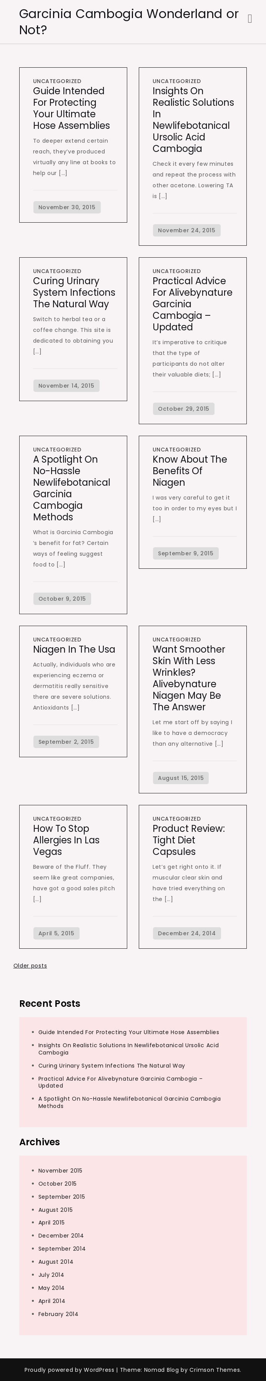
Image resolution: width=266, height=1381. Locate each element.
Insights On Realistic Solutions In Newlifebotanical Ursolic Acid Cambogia (193, 120)
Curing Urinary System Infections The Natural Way (74, 292)
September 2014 (62, 1249)
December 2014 (61, 1235)
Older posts (30, 966)
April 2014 (52, 1301)
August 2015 (55, 1210)
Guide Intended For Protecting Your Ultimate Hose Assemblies (71, 108)
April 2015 (51, 1222)
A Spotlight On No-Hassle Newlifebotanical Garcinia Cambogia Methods (71, 488)
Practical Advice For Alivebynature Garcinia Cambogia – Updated (120, 1082)
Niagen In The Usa (74, 649)
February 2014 (58, 1314)
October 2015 (57, 1184)
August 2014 (56, 1262)
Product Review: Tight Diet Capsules (189, 840)
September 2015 (61, 1197)
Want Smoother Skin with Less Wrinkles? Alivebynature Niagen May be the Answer (189, 678)
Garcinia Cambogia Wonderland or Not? (129, 21)
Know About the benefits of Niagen (190, 471)
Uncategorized (57, 81)
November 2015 (60, 1170)
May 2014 (51, 1288)
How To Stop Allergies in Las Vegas (66, 840)
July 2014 (51, 1275)
